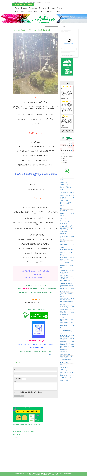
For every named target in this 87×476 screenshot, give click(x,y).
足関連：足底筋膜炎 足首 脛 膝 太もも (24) (67, 362)
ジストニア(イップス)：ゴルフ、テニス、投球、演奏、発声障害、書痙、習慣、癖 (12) (67, 225)
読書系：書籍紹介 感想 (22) (66, 354)
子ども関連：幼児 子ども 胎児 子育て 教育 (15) (67, 271)
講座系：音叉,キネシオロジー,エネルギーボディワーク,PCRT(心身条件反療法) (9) (67, 358)
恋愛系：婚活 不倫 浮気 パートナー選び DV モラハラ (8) (67, 283)
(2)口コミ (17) (63, 182)
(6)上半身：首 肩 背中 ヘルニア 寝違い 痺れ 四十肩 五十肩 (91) (67, 193)
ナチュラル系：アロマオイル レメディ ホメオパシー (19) (67, 229)
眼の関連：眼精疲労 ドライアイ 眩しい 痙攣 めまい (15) (67, 310)
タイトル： (16, 369)
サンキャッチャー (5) (65, 221)
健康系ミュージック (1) (65, 241)
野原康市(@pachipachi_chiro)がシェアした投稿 (71, 55)
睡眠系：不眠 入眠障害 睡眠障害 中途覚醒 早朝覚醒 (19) (67, 313)
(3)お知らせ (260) (64, 184)
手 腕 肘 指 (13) (64, 291)
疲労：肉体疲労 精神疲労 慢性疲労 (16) (66, 302)
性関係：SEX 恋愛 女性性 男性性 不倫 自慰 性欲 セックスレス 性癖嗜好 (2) (67, 279)
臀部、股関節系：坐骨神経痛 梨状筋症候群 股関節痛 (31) (67, 339)
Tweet (50, 354)
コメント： (16, 381)
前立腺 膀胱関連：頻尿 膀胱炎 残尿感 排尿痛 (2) (66, 250)
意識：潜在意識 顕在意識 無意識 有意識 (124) (66, 286)
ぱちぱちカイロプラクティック (42, 351)
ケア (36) (62, 220)
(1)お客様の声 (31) (64, 181)
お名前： (15, 373)
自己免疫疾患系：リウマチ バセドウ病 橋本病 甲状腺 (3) (67, 342)
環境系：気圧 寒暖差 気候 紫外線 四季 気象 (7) (67, 299)
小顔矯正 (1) (63, 273)
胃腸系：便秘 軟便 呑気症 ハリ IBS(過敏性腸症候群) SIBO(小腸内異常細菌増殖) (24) (67, 331)
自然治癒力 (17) (63, 351)
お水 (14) (62, 208)
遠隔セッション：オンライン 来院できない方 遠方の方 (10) (67, 367)
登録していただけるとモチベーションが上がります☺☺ (38, 344)
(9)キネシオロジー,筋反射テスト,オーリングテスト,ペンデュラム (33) (66, 204)
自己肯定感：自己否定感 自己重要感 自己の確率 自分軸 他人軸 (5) (67, 346)
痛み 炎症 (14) (63, 304)
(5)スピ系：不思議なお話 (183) (65, 188)
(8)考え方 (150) (64, 200)
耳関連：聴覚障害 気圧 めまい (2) (67, 323)
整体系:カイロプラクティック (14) (66, 294)
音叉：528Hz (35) (64, 370)
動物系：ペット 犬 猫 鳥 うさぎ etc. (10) (67, 253)
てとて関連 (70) (63, 210)
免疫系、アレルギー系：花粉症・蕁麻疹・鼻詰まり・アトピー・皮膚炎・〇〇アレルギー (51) (67, 245)
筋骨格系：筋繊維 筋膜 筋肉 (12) (66, 320)
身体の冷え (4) (63, 364)
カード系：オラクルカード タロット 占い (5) (67, 218)
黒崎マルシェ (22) (64, 380)
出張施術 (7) (63, 247)
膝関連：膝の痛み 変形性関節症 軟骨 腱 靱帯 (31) (67, 336)
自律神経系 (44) (63, 349)
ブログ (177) (63, 179)
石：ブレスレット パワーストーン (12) (67, 317)
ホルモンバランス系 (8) (65, 231)
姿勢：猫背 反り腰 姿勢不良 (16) (66, 266)
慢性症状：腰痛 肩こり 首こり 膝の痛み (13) (67, 289)
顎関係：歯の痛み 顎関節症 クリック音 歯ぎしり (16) (67, 376)
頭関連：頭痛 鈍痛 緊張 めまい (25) (67, 373)
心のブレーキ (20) (64, 275)
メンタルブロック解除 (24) (66, 233)
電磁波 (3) (62, 369)
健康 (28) (62, 239)
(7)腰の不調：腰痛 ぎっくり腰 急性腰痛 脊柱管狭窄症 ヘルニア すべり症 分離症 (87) (67, 197)
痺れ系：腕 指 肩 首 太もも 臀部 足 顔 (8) (67, 307)
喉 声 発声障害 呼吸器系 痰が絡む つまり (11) (67, 258)
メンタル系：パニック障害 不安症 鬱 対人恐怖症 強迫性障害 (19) (67, 236)
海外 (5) (62, 296)
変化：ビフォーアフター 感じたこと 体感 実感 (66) (67, 261)
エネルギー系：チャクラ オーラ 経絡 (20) (67, 214)
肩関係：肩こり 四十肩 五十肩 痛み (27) (67, 326)
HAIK (58, 474)
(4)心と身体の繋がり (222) (66, 186)
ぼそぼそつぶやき (38, 347)
